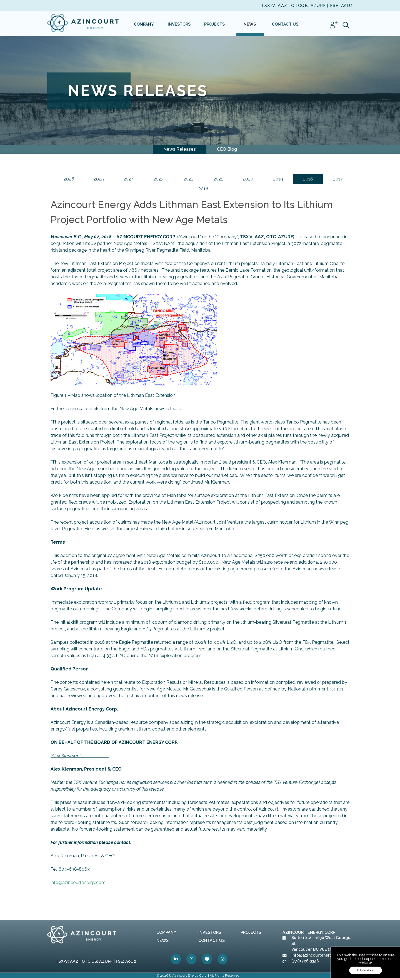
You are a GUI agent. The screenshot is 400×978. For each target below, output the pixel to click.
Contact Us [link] (211, 940)
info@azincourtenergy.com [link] (78, 882)
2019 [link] (278, 179)
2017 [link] (338, 179)
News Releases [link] (179, 149)
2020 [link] (248, 179)
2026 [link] (69, 179)
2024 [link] (128, 179)
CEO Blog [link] (227, 149)
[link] (83, 24)
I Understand (365, 970)
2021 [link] (218, 179)
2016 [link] (203, 188)
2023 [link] (158, 179)
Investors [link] (209, 932)
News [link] (162, 940)
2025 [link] (99, 179)
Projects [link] (251, 932)
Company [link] (166, 932)
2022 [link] (188, 179)
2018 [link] (308, 179)
